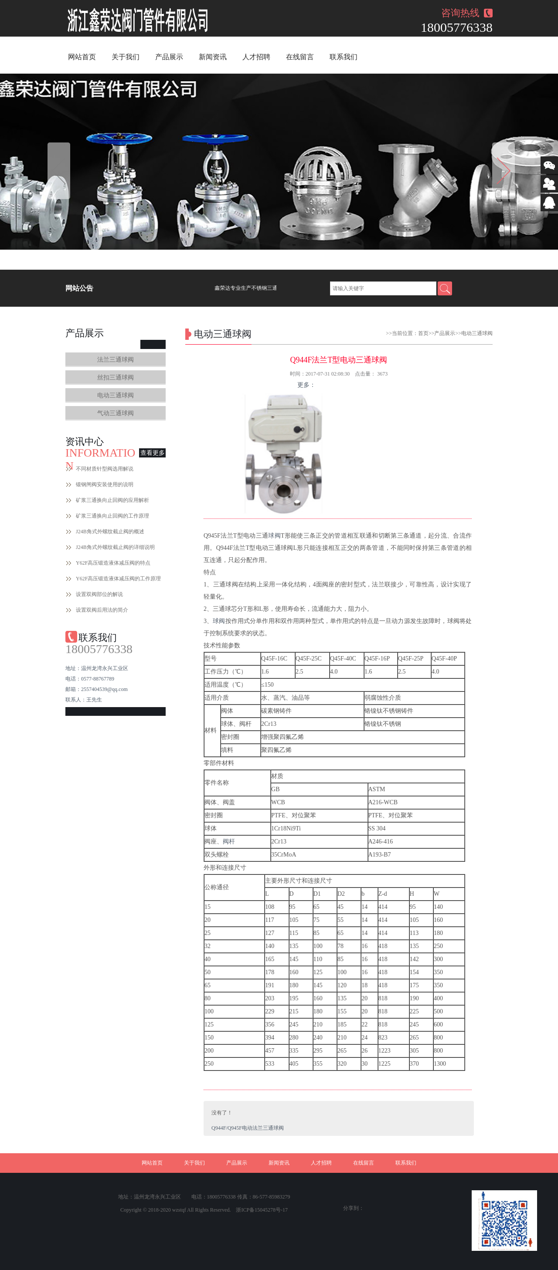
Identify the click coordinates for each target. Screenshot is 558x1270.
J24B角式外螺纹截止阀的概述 (110, 531)
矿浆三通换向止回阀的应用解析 (112, 500)
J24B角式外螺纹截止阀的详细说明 (115, 547)
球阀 (274, 535)
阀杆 (229, 841)
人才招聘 (256, 57)
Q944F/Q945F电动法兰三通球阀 (247, 1128)
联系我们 (343, 57)
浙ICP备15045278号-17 (262, 1210)
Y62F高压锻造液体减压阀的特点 (113, 563)
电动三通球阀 (115, 395)
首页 (423, 333)
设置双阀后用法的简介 (102, 610)
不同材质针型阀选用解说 (104, 469)
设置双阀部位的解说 (99, 594)
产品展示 (169, 57)
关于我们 (126, 57)
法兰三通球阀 (115, 359)
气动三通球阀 (115, 413)
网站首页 (82, 57)
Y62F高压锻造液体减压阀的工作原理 (118, 579)
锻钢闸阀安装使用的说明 (104, 484)
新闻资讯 (213, 57)
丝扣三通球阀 (115, 377)
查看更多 (152, 453)
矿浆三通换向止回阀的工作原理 (112, 516)
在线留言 (300, 57)
